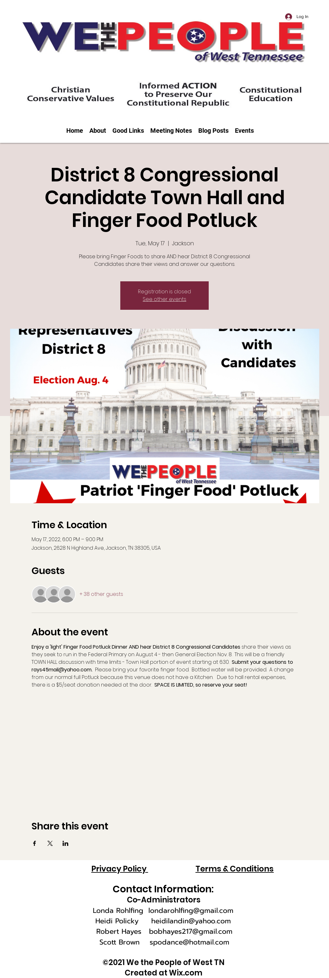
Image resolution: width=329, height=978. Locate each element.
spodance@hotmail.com (189, 942)
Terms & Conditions (234, 868)
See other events (164, 299)
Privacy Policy (119, 868)
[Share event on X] (50, 843)
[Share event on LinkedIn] (66, 843)
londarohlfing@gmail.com (190, 910)
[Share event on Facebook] (35, 843)
